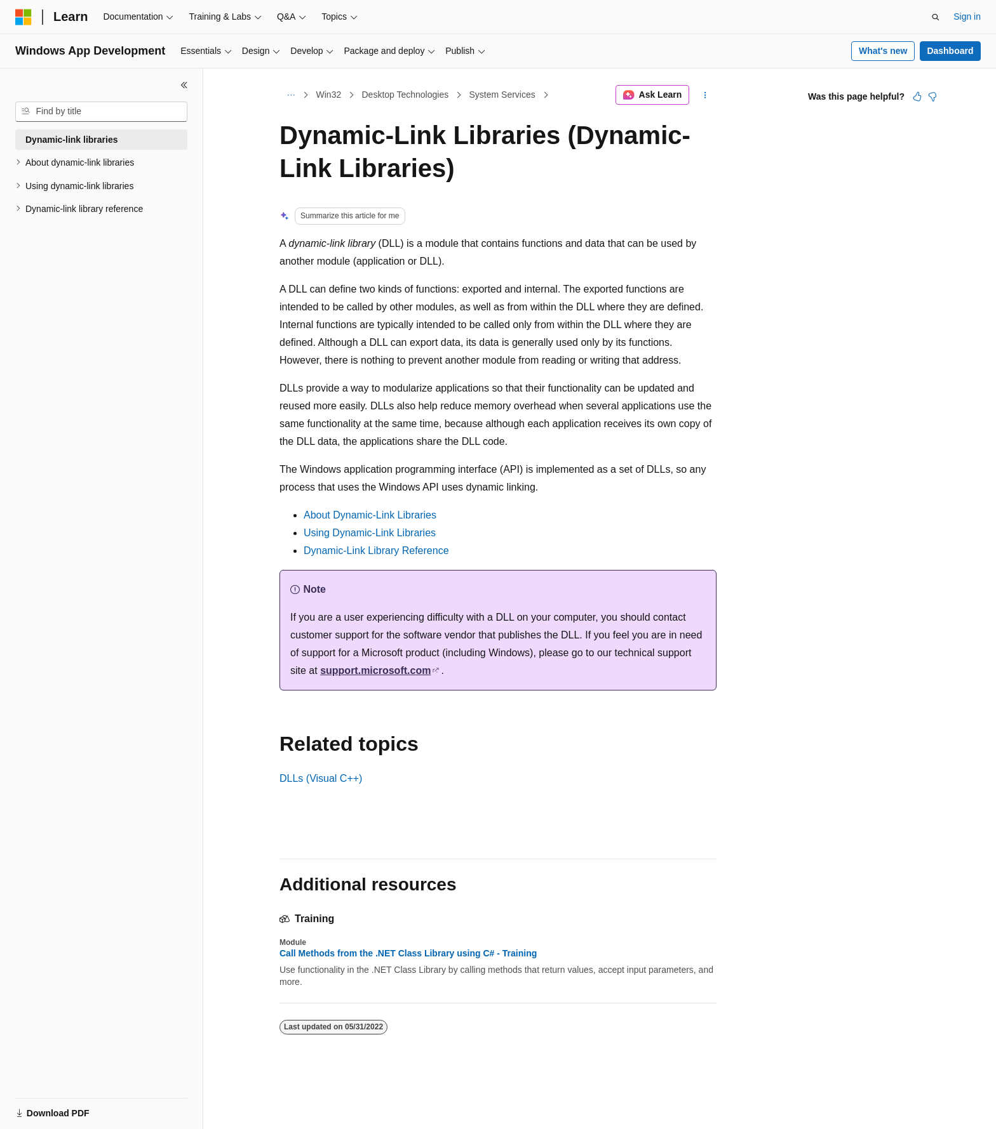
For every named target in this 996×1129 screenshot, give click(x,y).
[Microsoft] (23, 17)
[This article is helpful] (917, 96)
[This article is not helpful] (932, 96)
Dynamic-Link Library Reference (376, 550)
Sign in (967, 16)
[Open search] (935, 17)
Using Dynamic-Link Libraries (370, 532)
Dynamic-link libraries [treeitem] (71, 140)
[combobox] (101, 112)
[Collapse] (184, 85)
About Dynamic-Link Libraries (370, 515)
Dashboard (950, 51)
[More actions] (705, 95)
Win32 (329, 94)
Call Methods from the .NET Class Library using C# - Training (408, 953)
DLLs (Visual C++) (320, 778)
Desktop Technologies (404, 94)
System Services (502, 94)
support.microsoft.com (375, 670)
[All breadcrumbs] (290, 95)
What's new (883, 51)
